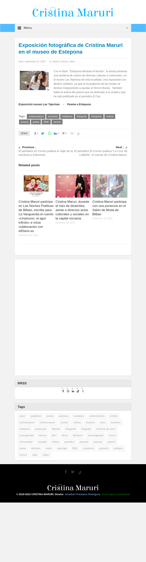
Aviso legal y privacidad (116, 553)
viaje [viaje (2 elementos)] (34, 514)
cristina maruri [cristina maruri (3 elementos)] (47, 481)
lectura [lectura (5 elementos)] (42, 494)
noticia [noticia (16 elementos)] (55, 501)
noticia (109, 116)
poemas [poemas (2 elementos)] (98, 501)
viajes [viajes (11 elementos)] (46, 514)
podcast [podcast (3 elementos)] (84, 501)
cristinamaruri (36, 116)
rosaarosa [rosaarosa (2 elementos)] (88, 507)
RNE (46, 121)
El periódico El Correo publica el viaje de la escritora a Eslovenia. (46, 150)
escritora (53, 116)
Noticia (56, 61)
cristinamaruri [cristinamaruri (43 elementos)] (27, 481)
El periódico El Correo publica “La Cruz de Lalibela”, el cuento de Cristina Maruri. (100, 150)
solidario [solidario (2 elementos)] (118, 507)
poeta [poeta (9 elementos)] (23, 507)
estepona (67, 116)
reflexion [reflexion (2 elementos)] (35, 507)
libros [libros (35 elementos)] (65, 494)
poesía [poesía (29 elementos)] (111, 501)
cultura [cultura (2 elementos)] (77, 481)
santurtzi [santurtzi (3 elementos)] (103, 507)
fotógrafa (81, 116)
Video (72, 61)
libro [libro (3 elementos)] (54, 494)
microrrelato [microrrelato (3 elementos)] (26, 501)
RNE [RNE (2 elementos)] (74, 507)
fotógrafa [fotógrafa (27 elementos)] (86, 488)
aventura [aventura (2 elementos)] (63, 475)
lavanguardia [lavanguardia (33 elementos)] (27, 494)
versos (57, 121)
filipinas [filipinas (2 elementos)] (56, 488)
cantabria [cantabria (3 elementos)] (79, 475)
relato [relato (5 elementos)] (49, 507)
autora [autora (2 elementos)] (50, 475)
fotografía (96, 116)
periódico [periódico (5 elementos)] (69, 501)
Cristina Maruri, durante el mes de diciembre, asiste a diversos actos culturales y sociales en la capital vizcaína (72, 210)
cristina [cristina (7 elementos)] (114, 475)
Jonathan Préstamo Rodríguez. (83, 553)
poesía (24, 121)
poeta (36, 121)
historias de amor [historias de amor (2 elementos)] (105, 488)
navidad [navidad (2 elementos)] (42, 501)
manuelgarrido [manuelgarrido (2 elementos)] (96, 494)
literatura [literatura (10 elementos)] (78, 494)
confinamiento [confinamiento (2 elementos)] (97, 475)
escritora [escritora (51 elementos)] (115, 481)
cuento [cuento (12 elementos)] (64, 481)
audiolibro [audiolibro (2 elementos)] (35, 475)
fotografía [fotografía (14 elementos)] (71, 488)
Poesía (64, 61)
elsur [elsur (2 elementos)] (103, 481)
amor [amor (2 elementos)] (22, 475)
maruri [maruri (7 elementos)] (112, 494)
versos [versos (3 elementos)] (23, 514)
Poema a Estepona (79, 104)
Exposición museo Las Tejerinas (39, 104)
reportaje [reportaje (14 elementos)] (62, 507)
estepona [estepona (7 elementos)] (25, 488)
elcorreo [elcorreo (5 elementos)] (90, 481)
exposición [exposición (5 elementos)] (41, 488)
